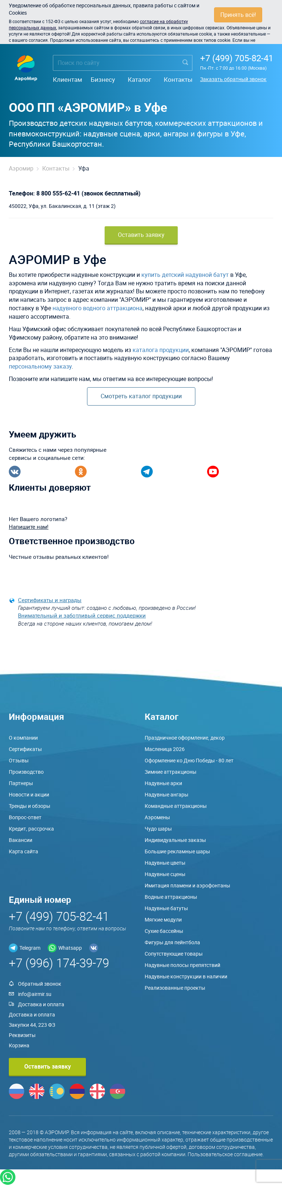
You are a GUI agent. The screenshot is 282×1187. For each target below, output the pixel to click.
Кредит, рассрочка (31, 828)
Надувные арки (163, 783)
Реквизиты (22, 1035)
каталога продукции (161, 350)
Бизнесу (103, 79)
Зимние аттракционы (170, 771)
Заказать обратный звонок (233, 79)
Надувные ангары (166, 794)
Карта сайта (23, 851)
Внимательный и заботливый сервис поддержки (82, 615)
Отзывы (19, 760)
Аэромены (157, 817)
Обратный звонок (39, 983)
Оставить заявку (141, 235)
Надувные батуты (166, 908)
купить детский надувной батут (185, 275)
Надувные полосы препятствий (182, 964)
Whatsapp (70, 947)
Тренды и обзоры (29, 805)
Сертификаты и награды (50, 600)
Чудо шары (158, 828)
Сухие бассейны (164, 930)
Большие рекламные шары (177, 851)
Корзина (19, 1045)
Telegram (29, 947)
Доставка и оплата (41, 1004)
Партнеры (21, 783)
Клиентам (67, 79)
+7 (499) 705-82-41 (236, 58)
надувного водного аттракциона (97, 308)
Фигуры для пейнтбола (172, 942)
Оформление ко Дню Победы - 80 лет (189, 760)
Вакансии (20, 839)
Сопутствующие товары (174, 953)
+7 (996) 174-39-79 (59, 963)
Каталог (139, 79)
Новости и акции (29, 794)
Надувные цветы (165, 862)
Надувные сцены (165, 874)
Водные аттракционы (171, 896)
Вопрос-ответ (25, 817)
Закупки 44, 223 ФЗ (32, 1024)
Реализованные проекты (175, 987)
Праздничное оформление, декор (185, 737)
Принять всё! (238, 15)
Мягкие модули (163, 919)
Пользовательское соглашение (225, 1154)
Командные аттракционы (176, 805)
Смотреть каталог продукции (141, 396)
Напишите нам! (28, 526)
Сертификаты (25, 748)
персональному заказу (40, 366)
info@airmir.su (34, 993)
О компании (23, 737)
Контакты (178, 79)
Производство (26, 771)
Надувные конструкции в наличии (186, 976)
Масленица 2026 (165, 748)
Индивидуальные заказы (175, 839)
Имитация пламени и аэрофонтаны (187, 885)
